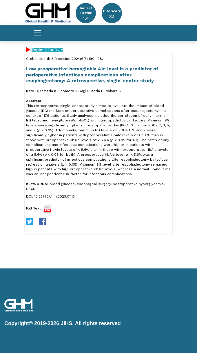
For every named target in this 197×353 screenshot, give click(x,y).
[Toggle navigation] (37, 33)
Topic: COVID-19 (47, 50)
